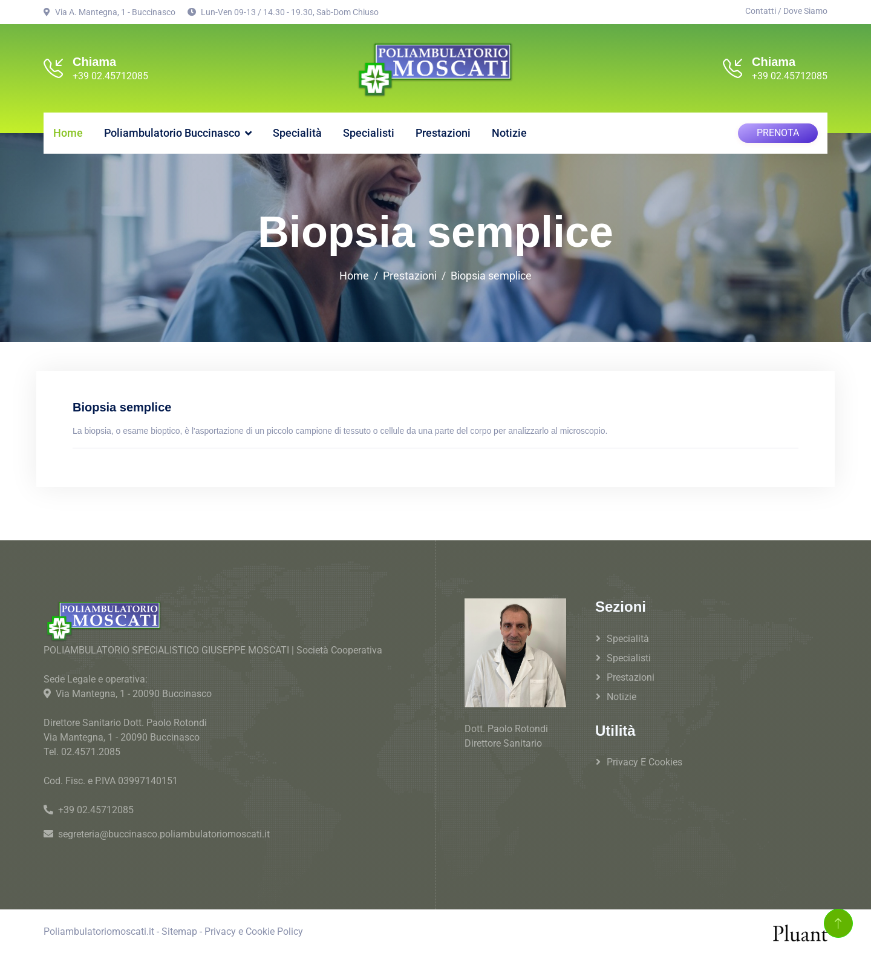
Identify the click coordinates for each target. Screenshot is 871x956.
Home (68, 132)
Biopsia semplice (491, 275)
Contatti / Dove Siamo (786, 11)
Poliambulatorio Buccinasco (172, 132)
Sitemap (179, 931)
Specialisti (368, 132)
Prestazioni (443, 132)
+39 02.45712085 (110, 76)
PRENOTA (778, 133)
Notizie (509, 132)
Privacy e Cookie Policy (253, 931)
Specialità (297, 132)
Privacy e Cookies (644, 762)
